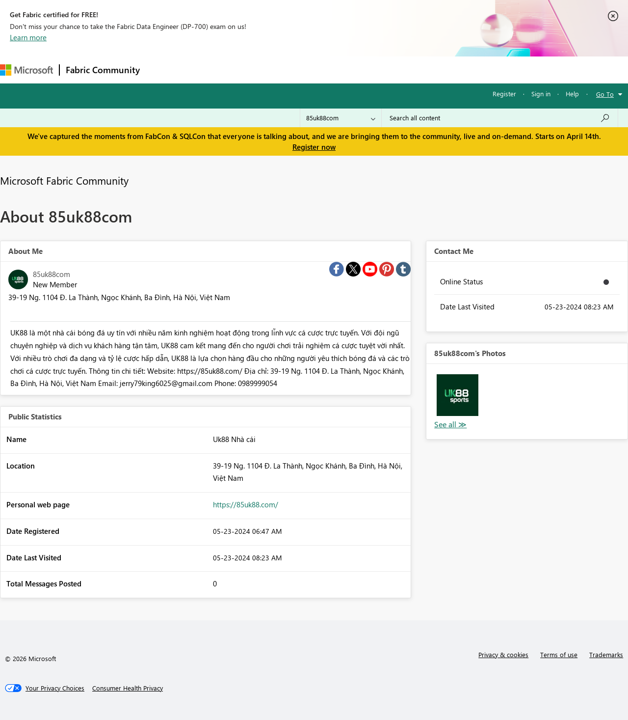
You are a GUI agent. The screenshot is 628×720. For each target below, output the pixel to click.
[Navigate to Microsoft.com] (26, 70)
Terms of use (558, 654)
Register (504, 93)
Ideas (245, 69)
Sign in (540, 93)
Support (412, 69)
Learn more (28, 37)
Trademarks (606, 654)
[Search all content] (499, 118)
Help (572, 93)
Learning (371, 69)
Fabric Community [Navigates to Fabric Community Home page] (103, 70)
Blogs (333, 69)
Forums (162, 69)
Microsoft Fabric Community (64, 180)
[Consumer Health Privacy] (127, 688)
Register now (314, 147)
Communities (289, 69)
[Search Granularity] (340, 118)
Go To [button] (605, 94)
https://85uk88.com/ (245, 504)
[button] (457, 394)
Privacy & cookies (503, 654)
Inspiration (205, 69)
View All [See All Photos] (450, 424)
